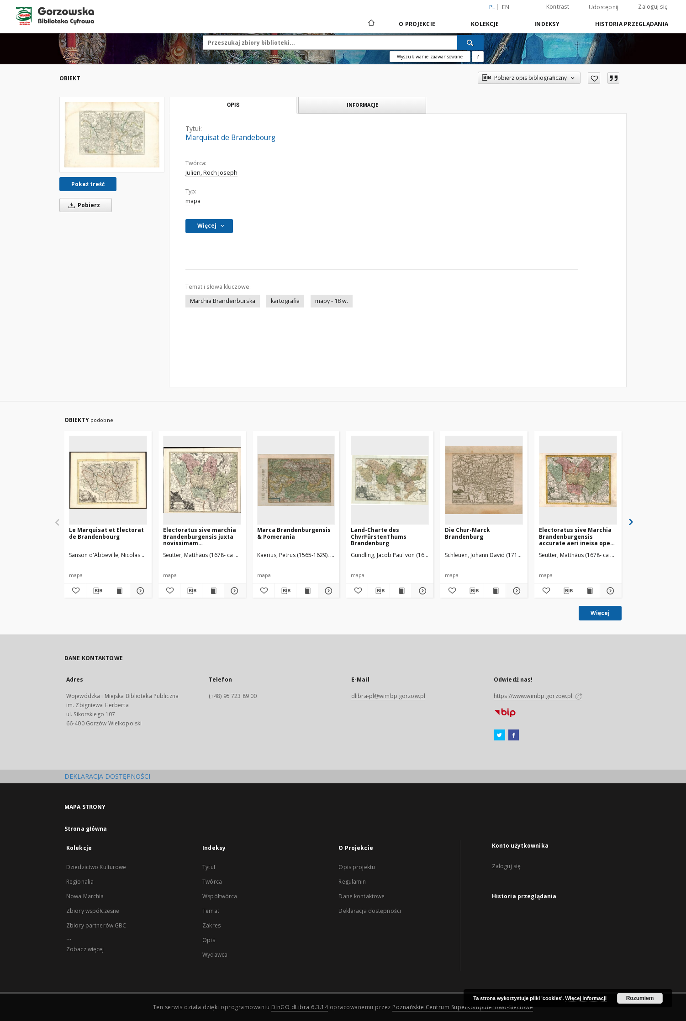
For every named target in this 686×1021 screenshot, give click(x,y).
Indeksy (546, 24)
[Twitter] (499, 735)
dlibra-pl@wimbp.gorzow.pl (388, 696)
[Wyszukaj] (470, 42)
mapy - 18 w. (331, 301)
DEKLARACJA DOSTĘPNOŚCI (107, 776)
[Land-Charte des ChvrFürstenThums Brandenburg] (389, 480)
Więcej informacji (586, 998)
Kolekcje (485, 24)
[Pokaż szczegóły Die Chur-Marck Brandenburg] (515, 591)
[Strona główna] (370, 24)
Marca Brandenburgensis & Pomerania (294, 533)
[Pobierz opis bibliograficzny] (97, 591)
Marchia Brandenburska (222, 301)
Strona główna (85, 829)
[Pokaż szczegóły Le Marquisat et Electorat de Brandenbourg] (139, 591)
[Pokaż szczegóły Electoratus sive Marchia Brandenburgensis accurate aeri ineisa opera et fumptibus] (609, 591)
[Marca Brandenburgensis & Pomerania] (296, 480)
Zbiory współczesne (92, 911)
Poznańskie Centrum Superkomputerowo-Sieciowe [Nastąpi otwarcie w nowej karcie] (462, 1007)
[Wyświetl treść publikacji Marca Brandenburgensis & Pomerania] (307, 591)
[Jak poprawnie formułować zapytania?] (478, 56)
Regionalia (80, 882)
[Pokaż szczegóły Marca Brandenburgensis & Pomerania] (327, 591)
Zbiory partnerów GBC (96, 925)
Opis (208, 940)
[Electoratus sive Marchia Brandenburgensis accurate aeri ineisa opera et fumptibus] (578, 480)
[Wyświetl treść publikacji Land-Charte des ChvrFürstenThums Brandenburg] (401, 591)
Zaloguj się (653, 6)
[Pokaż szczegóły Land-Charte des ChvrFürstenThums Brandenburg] (421, 591)
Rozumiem (640, 998)
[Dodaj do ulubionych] (594, 78)
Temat (210, 911)
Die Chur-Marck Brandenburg (467, 533)
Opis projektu (356, 867)
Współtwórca (219, 896)
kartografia (285, 301)
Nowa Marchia (85, 896)
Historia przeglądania (631, 24)
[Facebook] (513, 735)
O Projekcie (417, 24)
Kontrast (557, 6)
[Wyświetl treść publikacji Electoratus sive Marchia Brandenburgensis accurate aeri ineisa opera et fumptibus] (589, 591)
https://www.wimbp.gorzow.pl (538, 696)
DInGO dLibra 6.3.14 (299, 1007)
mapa (193, 201)
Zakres (211, 925)
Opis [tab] (233, 105)
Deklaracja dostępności (369, 911)
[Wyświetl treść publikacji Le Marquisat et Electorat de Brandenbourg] (119, 591)
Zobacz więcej (85, 949)
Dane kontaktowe (361, 896)
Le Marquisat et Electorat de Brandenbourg (106, 533)
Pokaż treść (88, 184)
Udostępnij (604, 7)
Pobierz (82, 205)
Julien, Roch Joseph (211, 173)
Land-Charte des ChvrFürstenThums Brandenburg (378, 536)
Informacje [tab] (362, 104)
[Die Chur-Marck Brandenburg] (483, 480)
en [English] (505, 7)
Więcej (600, 613)
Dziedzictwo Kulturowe (96, 867)
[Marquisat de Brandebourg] (111, 134)
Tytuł (208, 867)
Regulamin (352, 882)
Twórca (212, 882)
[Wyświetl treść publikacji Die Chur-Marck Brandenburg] (495, 591)
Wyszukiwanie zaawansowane (430, 56)
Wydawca (214, 954)
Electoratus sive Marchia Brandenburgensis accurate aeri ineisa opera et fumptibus (578, 536)
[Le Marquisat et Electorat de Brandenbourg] (108, 480)
